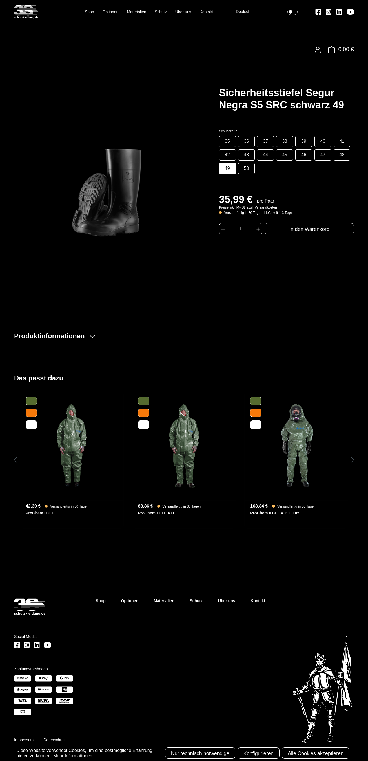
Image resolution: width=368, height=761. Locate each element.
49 (227, 168)
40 (322, 141)
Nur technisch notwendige (200, 753)
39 (303, 141)
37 (265, 141)
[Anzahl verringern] (223, 228)
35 (227, 141)
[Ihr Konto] (318, 50)
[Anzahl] (240, 228)
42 (227, 154)
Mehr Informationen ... (75, 755)
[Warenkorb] (339, 50)
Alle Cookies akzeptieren (315, 753)
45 (284, 154)
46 (303, 154)
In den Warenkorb (309, 229)
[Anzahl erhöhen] (258, 228)
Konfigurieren (258, 753)
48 (342, 154)
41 (342, 141)
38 (284, 141)
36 (246, 141)
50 (246, 168)
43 (246, 154)
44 (265, 154)
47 (322, 154)
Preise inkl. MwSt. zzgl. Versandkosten (248, 207)
